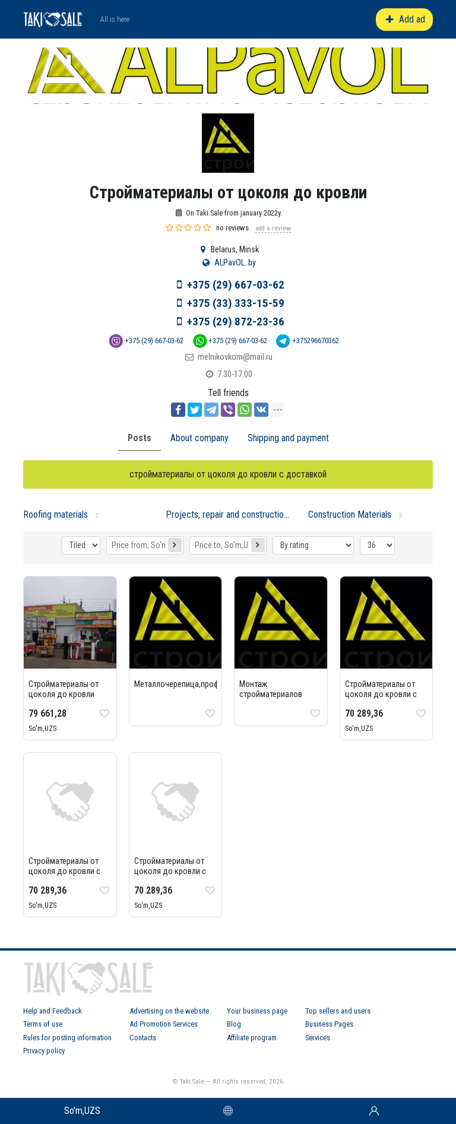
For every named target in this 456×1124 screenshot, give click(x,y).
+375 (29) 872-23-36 (235, 321)
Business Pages (329, 1023)
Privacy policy (44, 1050)
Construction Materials (349, 514)
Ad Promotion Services (163, 1023)
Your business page (257, 1010)
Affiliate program (252, 1037)
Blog (234, 1023)
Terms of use (42, 1023)
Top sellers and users (337, 1010)
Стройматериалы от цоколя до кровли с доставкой (381, 694)
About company (199, 438)
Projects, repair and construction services (244, 514)
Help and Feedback (52, 1010)
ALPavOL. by (235, 263)
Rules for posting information (67, 1037)
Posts (139, 438)
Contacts (142, 1037)
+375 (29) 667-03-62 (235, 285)
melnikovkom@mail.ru (235, 357)
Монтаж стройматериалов (270, 689)
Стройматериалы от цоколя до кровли (63, 689)
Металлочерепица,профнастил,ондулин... (207, 684)
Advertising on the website (169, 1010)
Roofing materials (55, 514)
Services (317, 1037)
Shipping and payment (288, 438)
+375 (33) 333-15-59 (235, 303)
